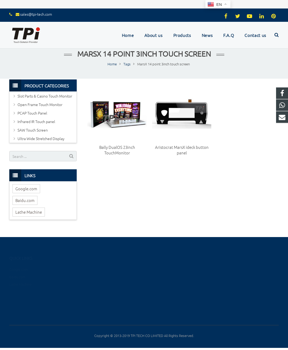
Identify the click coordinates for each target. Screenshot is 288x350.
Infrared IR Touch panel (36, 121)
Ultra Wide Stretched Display (41, 138)
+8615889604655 (236, 267)
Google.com (26, 188)
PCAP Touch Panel (32, 113)
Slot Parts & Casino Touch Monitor (45, 96)
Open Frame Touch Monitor (40, 104)
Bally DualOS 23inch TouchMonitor (117, 149)
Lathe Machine (28, 212)
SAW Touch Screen (33, 130)
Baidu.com (25, 200)
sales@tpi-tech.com (36, 14)
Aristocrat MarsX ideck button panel (182, 149)
